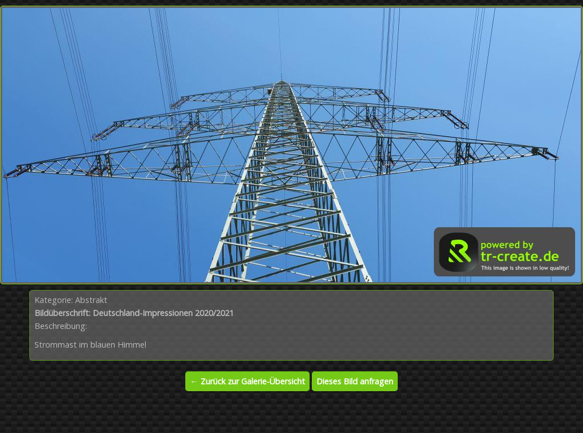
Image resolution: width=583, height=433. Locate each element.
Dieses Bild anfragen (354, 381)
